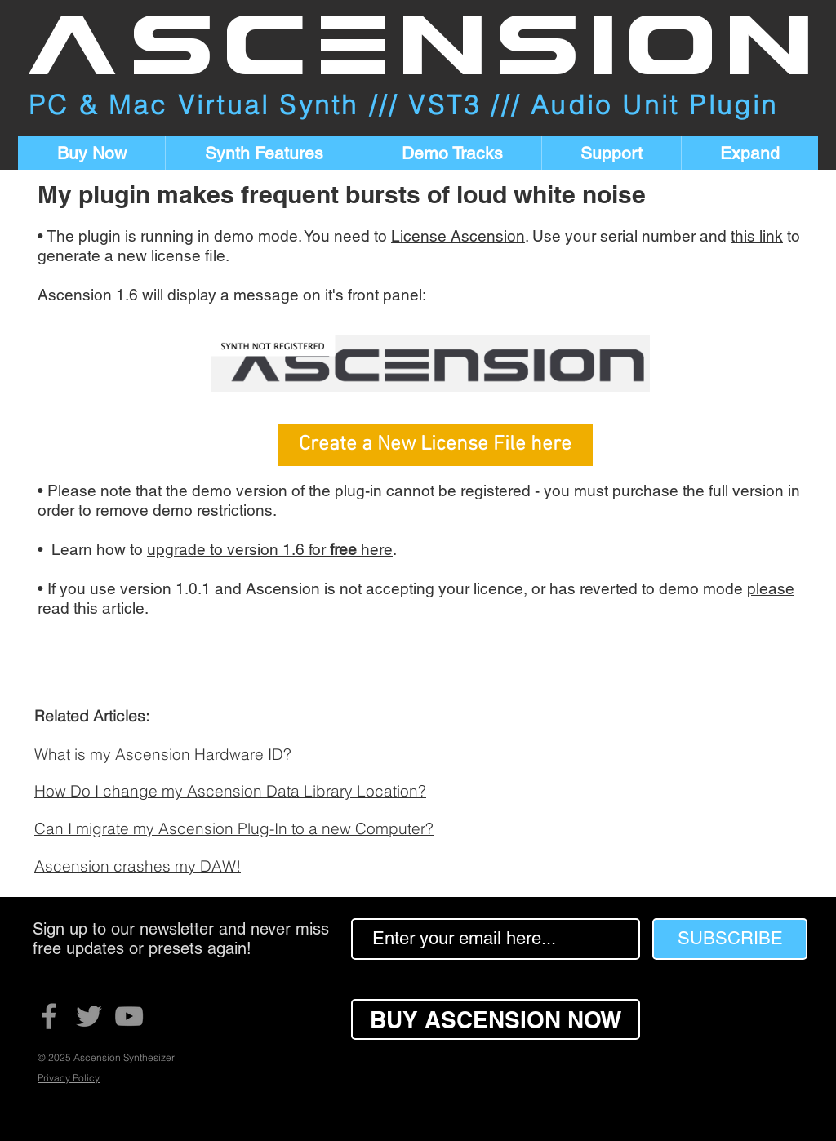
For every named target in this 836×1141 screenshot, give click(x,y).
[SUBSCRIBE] (729, 939)
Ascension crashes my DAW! (137, 866)
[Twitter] (89, 1016)
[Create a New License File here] (435, 445)
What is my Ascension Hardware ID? (162, 754)
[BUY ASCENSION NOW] (495, 1019)
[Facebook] (49, 1016)
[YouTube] (129, 1016)
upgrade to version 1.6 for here (270, 549)
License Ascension (458, 236)
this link (757, 236)
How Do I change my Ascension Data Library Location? (230, 791)
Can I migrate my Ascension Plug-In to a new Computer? (234, 828)
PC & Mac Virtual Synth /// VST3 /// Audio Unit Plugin (404, 105)
